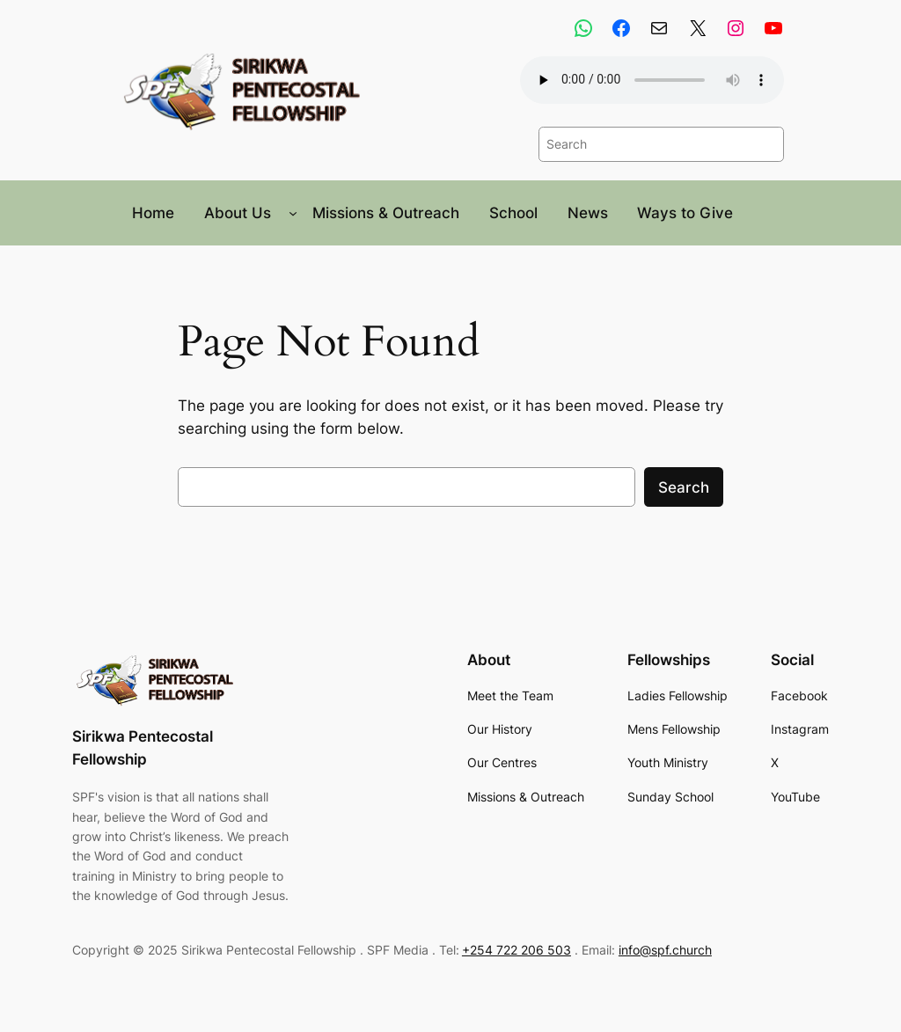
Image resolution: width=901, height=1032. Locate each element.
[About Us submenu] (293, 213)
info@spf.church (665, 949)
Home (153, 213)
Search (683, 487)
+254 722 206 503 (516, 949)
